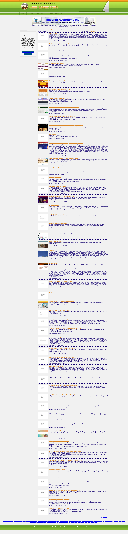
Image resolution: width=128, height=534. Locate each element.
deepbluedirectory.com (107, 521)
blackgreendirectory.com (120, 519)
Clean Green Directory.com (44, 29)
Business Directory (92, 526)
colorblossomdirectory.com (75, 521)
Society (53, 29)
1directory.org (51, 519)
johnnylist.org (29, 519)
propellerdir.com (13, 519)
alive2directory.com (59, 519)
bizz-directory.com (97, 519)
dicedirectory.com (117, 521)
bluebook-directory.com (8, 521)
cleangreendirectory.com (53, 521)
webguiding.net (36, 519)
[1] (101, 517)
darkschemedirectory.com (87, 521)
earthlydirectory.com (41, 522)
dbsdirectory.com (98, 521)
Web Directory (82, 526)
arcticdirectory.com (69, 519)
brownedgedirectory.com (31, 521)
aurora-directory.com (78, 519)
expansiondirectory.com (62, 522)
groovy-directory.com (92, 522)
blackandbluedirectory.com (108, 519)
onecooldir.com (44, 519)
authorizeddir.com (5, 519)
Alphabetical (91, 31)
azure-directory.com (88, 519)
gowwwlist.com (21, 519)
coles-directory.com (64, 521)
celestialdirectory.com (42, 521)
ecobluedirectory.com (51, 522)
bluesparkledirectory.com (19, 521)
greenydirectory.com (82, 522)
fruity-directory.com (73, 522)
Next (106, 517)
